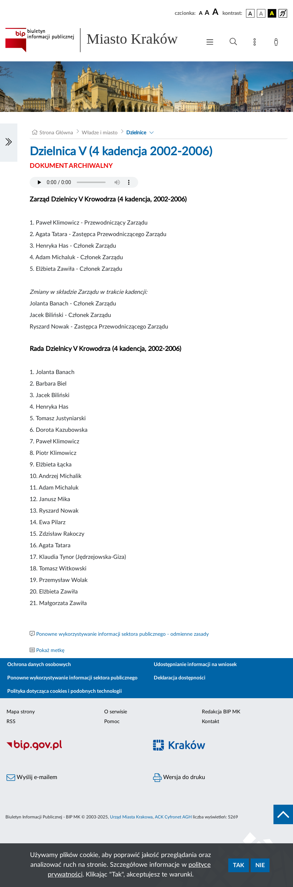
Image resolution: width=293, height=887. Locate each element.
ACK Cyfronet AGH (173, 817)
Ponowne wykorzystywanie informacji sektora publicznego (72, 678)
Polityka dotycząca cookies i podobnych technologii (64, 691)
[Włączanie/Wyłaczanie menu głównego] (209, 43)
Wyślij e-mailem (32, 777)
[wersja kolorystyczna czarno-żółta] (272, 13)
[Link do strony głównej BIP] (99, 40)
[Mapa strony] (256, 43)
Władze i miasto (100, 132)
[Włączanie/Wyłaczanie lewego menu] (8, 142)
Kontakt (210, 721)
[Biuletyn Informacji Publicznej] (73, 749)
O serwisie (115, 711)
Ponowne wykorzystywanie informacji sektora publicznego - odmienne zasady (122, 634)
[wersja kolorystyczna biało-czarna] (261, 13)
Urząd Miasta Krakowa (131, 817)
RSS (11, 721)
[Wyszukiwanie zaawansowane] (233, 41)
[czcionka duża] (216, 12)
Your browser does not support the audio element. (84, 182)
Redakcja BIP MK (221, 711)
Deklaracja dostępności (179, 678)
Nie (260, 865)
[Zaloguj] (277, 43)
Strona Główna (56, 132)
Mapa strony (21, 711)
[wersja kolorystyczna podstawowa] (250, 13)
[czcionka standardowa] (201, 13)
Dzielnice (136, 132)
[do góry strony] (283, 814)
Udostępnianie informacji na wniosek (195, 664)
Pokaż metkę (50, 650)
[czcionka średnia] (207, 13)
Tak (238, 865)
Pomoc (112, 721)
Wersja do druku (179, 777)
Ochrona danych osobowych (39, 664)
